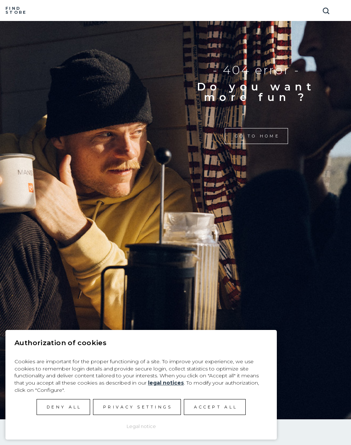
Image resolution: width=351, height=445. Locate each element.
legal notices (166, 383)
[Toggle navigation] (342, 8)
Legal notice (141, 426)
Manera (175, 10)
